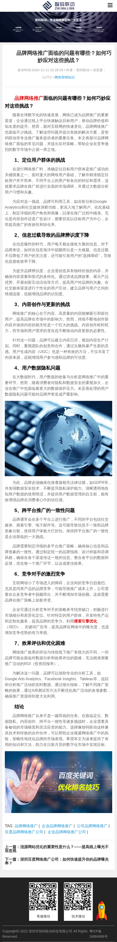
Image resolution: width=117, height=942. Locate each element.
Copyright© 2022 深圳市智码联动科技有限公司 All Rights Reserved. (44, 933)
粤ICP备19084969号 (98, 933)
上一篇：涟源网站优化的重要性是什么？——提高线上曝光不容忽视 (57, 849)
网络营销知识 (65, 77)
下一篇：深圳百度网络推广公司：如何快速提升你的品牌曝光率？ (57, 861)
